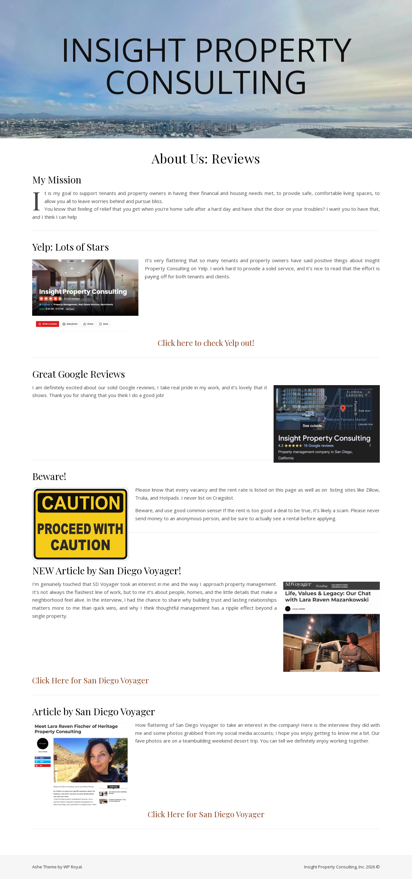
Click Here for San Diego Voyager (90, 680)
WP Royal (72, 867)
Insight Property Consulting (206, 65)
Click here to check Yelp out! (206, 343)
